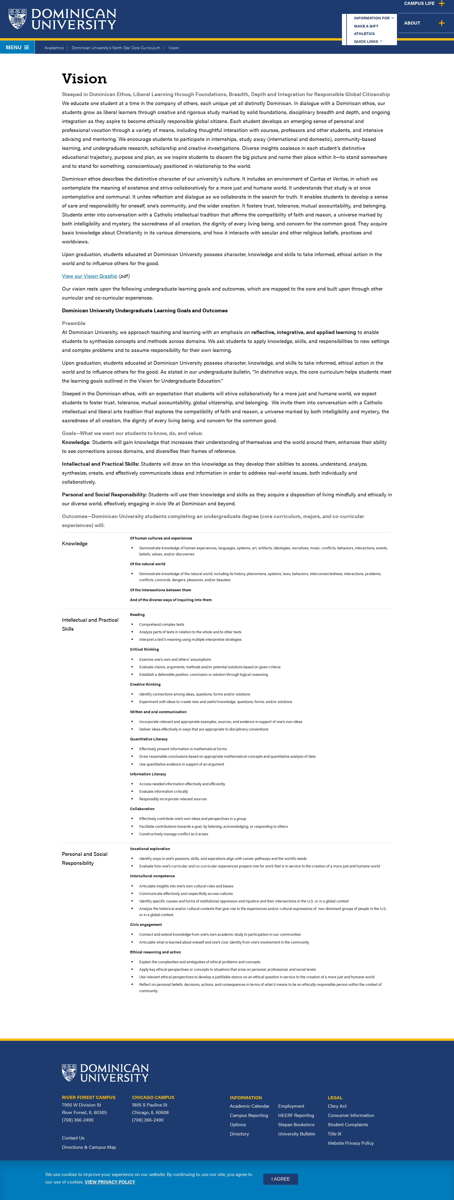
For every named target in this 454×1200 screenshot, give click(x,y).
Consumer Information (351, 1115)
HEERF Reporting (296, 1115)
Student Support (342, 27)
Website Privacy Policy (351, 1143)
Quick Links (372, 10)
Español (415, 10)
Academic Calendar (250, 1105)
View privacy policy (110, 1181)
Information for (241, 10)
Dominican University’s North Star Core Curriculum (116, 47)
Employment (291, 1105)
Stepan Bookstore (296, 1124)
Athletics (332, 10)
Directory (239, 1133)
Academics (231, 27)
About (437, 27)
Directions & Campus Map (89, 1147)
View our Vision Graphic (89, 275)
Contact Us (73, 1137)
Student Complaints (348, 1124)
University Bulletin (296, 1133)
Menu (17, 47)
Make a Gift (292, 10)
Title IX (334, 1133)
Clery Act (337, 1105)
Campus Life (397, 27)
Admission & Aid (282, 27)
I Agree (280, 1179)
